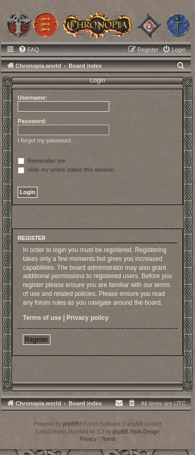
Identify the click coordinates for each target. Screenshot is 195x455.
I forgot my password (44, 140)
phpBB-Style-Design (135, 432)
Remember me (42, 161)
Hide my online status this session (66, 169)
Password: (32, 121)
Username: (32, 97)
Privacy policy (88, 317)
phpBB (71, 424)
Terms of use (42, 317)
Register (36, 339)
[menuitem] (28, 49)
